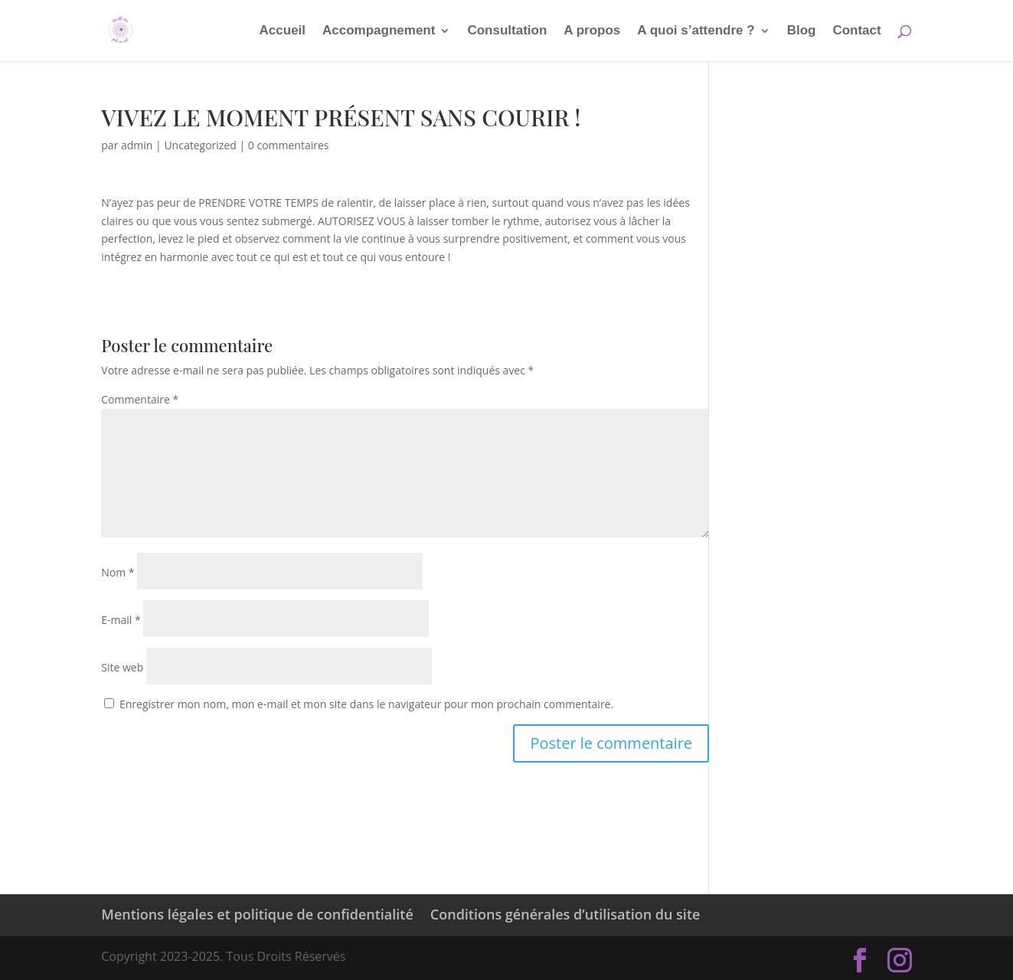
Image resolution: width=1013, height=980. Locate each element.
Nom (117, 572)
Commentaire (139, 399)
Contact (856, 31)
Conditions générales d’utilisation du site (565, 914)
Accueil (283, 31)
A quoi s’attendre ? (695, 31)
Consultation (507, 31)
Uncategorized (200, 145)
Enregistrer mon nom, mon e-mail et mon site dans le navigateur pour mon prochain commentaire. (366, 704)
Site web (122, 667)
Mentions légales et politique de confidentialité (257, 914)
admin (136, 145)
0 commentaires (288, 145)
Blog (801, 31)
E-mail (120, 619)
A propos (592, 31)
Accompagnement (378, 31)
